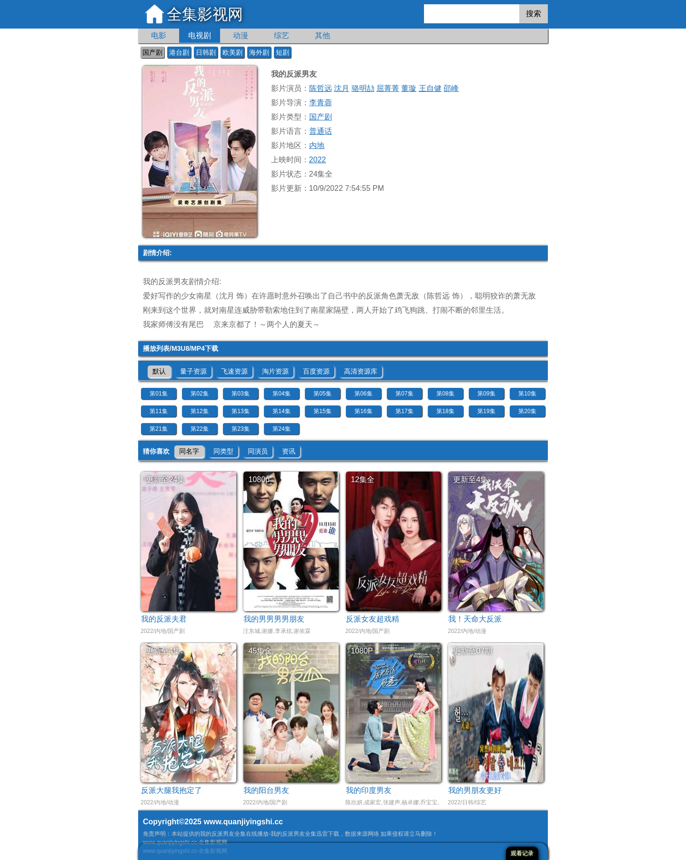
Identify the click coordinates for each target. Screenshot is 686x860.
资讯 (288, 451)
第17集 (404, 411)
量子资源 (193, 371)
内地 (316, 145)
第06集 (363, 393)
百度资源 (316, 371)
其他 (322, 35)
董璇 (408, 88)
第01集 (158, 393)
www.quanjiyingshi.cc (243, 822)
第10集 (527, 393)
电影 (158, 35)
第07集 (404, 393)
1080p (259, 479)
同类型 (223, 451)
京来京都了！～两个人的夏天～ (266, 324)
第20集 (527, 411)
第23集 (240, 428)
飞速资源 (234, 371)
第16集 (363, 411)
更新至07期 (472, 651)
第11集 (158, 411)
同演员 (258, 451)
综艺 (281, 35)
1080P (362, 651)
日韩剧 (206, 52)
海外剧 (259, 52)
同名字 (189, 451)
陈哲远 (320, 88)
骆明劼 (363, 88)
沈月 (341, 88)
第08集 (445, 393)
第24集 (281, 428)
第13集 (240, 411)
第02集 (199, 393)
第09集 (486, 393)
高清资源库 (360, 371)
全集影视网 (205, 14)
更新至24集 (165, 479)
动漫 (240, 35)
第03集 (240, 393)
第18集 (445, 411)
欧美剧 (232, 52)
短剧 (282, 52)
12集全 (362, 479)
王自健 (430, 88)
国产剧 (152, 52)
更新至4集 (470, 479)
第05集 (322, 393)
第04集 (281, 393)
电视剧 (199, 35)
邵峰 (451, 88)
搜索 (533, 14)
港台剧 (179, 52)
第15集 (322, 411)
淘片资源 (275, 371)
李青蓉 (320, 103)
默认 (159, 371)
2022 (317, 160)
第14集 (281, 411)
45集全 (260, 651)
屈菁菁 (387, 88)
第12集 (199, 411)
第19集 (486, 411)
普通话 (320, 131)
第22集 (199, 428)
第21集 (158, 428)
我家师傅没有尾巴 (173, 324)
